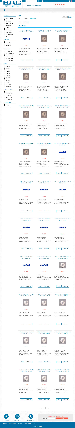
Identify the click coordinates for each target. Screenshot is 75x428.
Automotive (24, 9)
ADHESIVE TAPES (33, 18)
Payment (20, 423)
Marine (43, 9)
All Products (20, 18)
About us (9, 9)
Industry (37, 9)
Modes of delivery (12, 423)
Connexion (44, 1)
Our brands (16, 9)
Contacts (49, 9)
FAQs (34, 423)
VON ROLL (26, 18)
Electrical (31, 9)
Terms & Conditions (27, 423)
